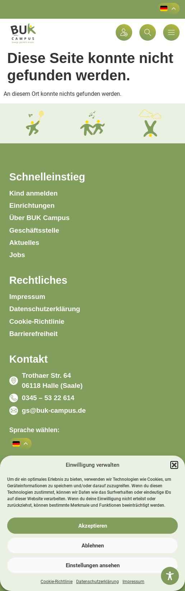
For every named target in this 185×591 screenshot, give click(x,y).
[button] (174, 465)
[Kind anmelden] (124, 32)
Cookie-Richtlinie (57, 581)
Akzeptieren (92, 526)
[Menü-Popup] (171, 32)
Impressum (133, 581)
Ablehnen (93, 545)
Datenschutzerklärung (97, 581)
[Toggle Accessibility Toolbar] (170, 576)
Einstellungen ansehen (93, 565)
